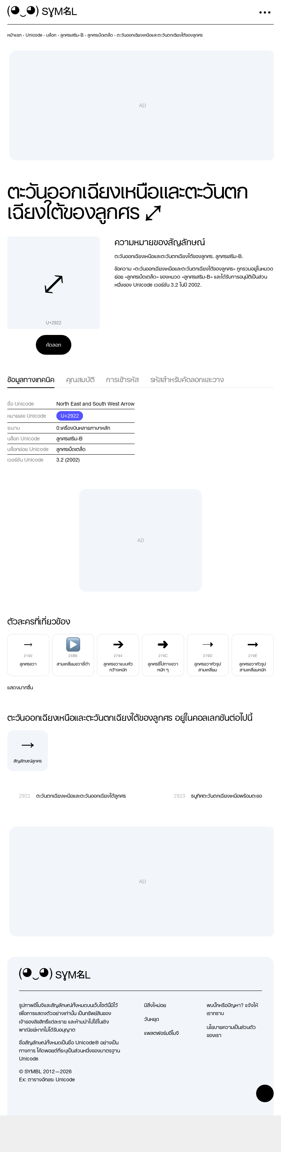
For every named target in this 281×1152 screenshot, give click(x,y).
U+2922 (70, 416)
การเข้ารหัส (122, 379)
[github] (240, 974)
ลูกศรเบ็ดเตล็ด (71, 449)
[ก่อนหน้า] (256, 35)
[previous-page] (14, 35)
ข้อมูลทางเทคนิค (31, 379)
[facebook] (256, 974)
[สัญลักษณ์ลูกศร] (27, 750)
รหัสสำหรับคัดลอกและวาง (187, 379)
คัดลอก (53, 345)
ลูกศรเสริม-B (69, 438)
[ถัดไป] (269, 35)
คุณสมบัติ (80, 379)
